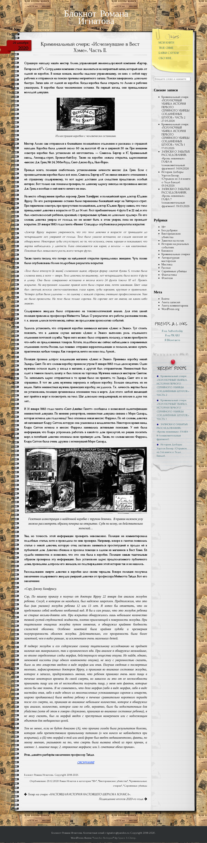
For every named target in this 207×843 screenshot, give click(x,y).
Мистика (167, 264)
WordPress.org (170, 309)
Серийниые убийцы (135, 785)
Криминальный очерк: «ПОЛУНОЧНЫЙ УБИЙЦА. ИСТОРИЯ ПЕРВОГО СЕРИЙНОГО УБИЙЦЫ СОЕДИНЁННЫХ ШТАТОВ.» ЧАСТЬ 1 (173, 410)
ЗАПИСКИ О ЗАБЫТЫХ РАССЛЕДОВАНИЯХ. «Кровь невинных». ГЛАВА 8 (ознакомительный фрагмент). (176, 160)
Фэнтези (167, 278)
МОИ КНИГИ (166, 42)
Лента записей (171, 302)
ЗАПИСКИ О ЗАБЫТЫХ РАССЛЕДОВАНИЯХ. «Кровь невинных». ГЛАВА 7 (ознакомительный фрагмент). (176, 197)
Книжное (167, 250)
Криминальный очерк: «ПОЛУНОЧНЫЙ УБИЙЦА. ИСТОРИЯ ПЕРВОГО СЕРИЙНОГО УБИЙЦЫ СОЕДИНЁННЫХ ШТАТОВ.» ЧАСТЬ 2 (173, 385)
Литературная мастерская (170, 259)
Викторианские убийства (113, 781)
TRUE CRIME (166, 48)
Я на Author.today (172, 331)
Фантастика (169, 274)
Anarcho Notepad (103, 838)
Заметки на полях (173, 240)
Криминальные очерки (176, 254)
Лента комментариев (175, 305)
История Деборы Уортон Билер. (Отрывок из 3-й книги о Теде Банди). (176, 177)
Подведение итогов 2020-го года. (123, 799)
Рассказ (166, 267)
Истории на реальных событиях (175, 245)
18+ (94, 781)
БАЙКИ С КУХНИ (169, 53)
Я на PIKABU (172, 335)
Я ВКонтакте (172, 340)
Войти (165, 299)
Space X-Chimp (127, 838)
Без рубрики (169, 230)
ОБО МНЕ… (166, 58)
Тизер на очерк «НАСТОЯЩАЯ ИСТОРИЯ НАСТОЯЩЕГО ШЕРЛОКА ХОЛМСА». (77, 794)
